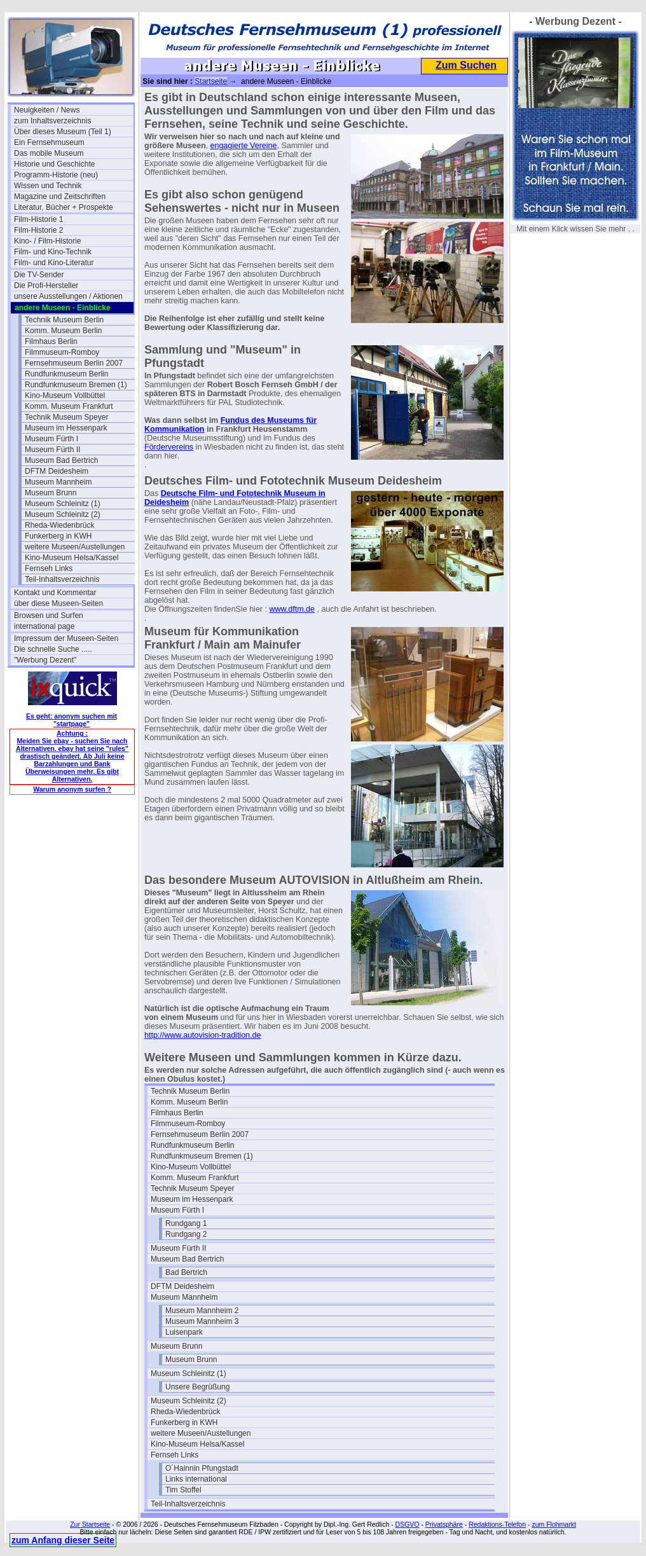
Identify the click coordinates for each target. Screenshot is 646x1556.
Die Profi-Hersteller (46, 285)
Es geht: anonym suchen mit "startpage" (71, 719)
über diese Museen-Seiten (58, 603)
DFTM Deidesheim (56, 471)
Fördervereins (168, 447)
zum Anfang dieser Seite (62, 1540)
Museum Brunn (50, 492)
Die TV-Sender (39, 274)
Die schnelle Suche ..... (53, 649)
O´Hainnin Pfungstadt (201, 1468)
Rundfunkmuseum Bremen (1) (76, 384)
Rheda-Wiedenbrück (59, 525)
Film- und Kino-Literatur (53, 262)
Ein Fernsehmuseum (49, 142)
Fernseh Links (48, 568)
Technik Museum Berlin (64, 319)
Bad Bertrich (186, 1272)
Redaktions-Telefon (497, 1524)
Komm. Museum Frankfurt (69, 406)
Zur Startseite (90, 1524)
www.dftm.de (292, 609)
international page (44, 626)
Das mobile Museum (48, 153)
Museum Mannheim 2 (201, 1310)
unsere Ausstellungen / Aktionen (68, 296)
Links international (196, 1479)
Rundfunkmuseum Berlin (66, 373)
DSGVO (407, 1524)
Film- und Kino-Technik (53, 251)
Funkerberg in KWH (58, 536)
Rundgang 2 (186, 1234)
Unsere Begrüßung (197, 1386)
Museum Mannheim (58, 482)
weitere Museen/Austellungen (75, 546)
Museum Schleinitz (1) (62, 503)
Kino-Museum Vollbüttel (65, 395)
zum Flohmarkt (553, 1524)
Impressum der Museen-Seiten (66, 638)
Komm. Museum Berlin (63, 330)
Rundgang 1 (186, 1223)
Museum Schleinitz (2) (62, 514)
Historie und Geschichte (54, 164)
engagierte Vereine (243, 145)
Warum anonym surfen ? (72, 789)
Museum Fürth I (51, 438)
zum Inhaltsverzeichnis (52, 120)
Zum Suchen (466, 65)
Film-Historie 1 (38, 219)
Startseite (211, 81)
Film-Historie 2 (38, 230)
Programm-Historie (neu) (56, 174)
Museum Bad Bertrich (61, 460)
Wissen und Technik (48, 185)
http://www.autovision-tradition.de (202, 1035)
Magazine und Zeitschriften (60, 196)
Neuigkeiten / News (46, 110)
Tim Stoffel (183, 1489)
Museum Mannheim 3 (201, 1321)
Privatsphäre (444, 1524)
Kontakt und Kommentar (55, 592)
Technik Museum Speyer (66, 417)
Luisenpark (184, 1332)
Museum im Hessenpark (66, 427)
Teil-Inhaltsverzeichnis (62, 579)
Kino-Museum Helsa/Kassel (71, 557)
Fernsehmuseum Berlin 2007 (74, 363)
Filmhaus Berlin (51, 341)
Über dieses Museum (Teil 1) (62, 131)
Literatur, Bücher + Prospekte (63, 207)
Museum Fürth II (52, 449)
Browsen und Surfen (48, 615)
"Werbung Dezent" (45, 660)
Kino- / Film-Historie (47, 241)
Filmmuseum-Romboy (62, 352)
